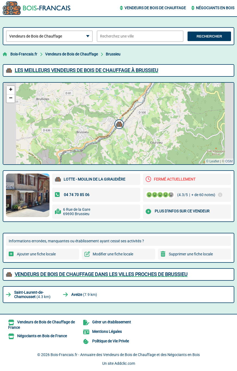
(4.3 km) (32, 294)
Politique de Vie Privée (110, 341)
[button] (118, 123)
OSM (229, 161)
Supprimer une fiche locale (191, 254)
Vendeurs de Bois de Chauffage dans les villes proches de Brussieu (101, 274)
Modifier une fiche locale (113, 254)
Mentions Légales (107, 331)
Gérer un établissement (111, 322)
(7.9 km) (84, 294)
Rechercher (209, 36)
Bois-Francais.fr (23, 54)
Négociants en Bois (215, 8)
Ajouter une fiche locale (36, 254)
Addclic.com (124, 363)
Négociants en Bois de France (42, 336)
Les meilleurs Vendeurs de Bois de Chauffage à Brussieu (86, 70)
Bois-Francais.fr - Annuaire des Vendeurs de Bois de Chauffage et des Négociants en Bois (125, 355)
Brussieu (113, 54)
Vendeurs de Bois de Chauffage (155, 8)
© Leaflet (212, 161)
